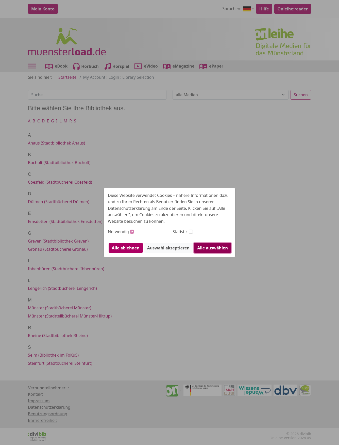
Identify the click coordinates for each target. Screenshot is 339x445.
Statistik (180, 231)
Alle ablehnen (126, 248)
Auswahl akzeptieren (168, 248)
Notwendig (118, 231)
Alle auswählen (212, 248)
